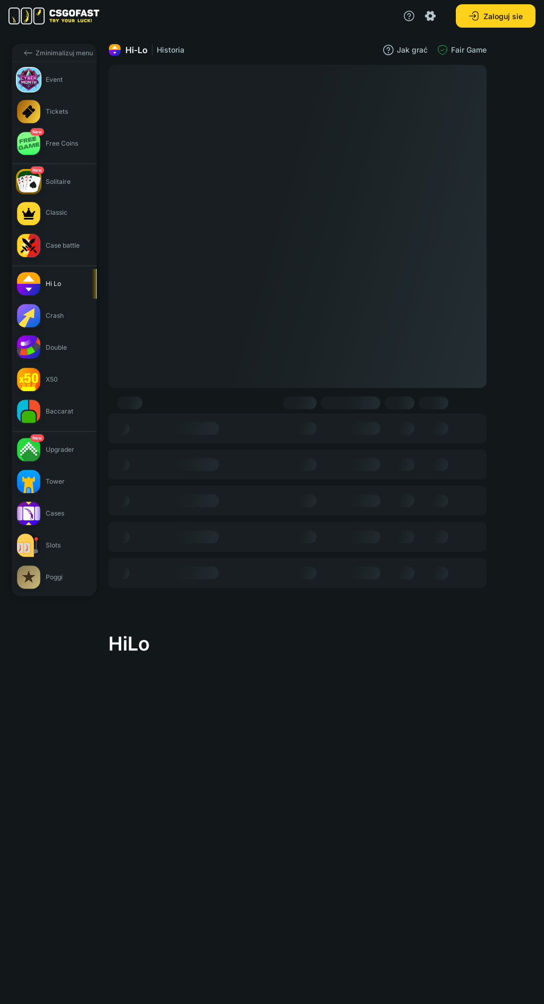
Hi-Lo (128, 50)
